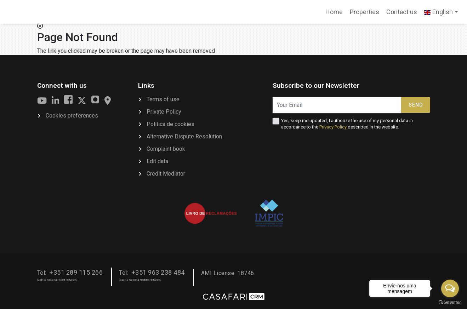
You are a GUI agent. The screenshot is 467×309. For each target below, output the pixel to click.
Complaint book (166, 148)
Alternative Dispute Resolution (184, 136)
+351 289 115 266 (76, 272)
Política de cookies (170, 124)
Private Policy (164, 111)
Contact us (401, 12)
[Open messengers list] (450, 288)
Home (335, 14)
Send (416, 105)
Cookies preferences (72, 115)
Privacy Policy (333, 127)
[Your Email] (337, 105)
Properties (364, 12)
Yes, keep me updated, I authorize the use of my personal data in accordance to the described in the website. (347, 124)
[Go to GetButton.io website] (450, 302)
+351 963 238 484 (158, 272)
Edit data (157, 161)
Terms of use (163, 99)
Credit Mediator (166, 173)
